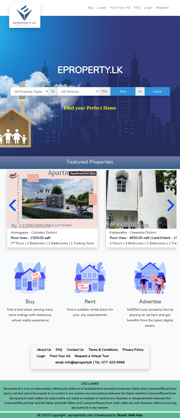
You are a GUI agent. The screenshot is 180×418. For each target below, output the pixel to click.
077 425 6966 (113, 362)
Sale (123, 91)
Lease (102, 7)
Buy (91, 7)
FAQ (137, 7)
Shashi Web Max (130, 415)
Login (148, 7)
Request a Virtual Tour (92, 356)
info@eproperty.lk (78, 362)
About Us (44, 349)
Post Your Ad (120, 7)
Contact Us (75, 349)
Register (162, 7)
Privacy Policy (133, 349)
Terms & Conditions (103, 349)
